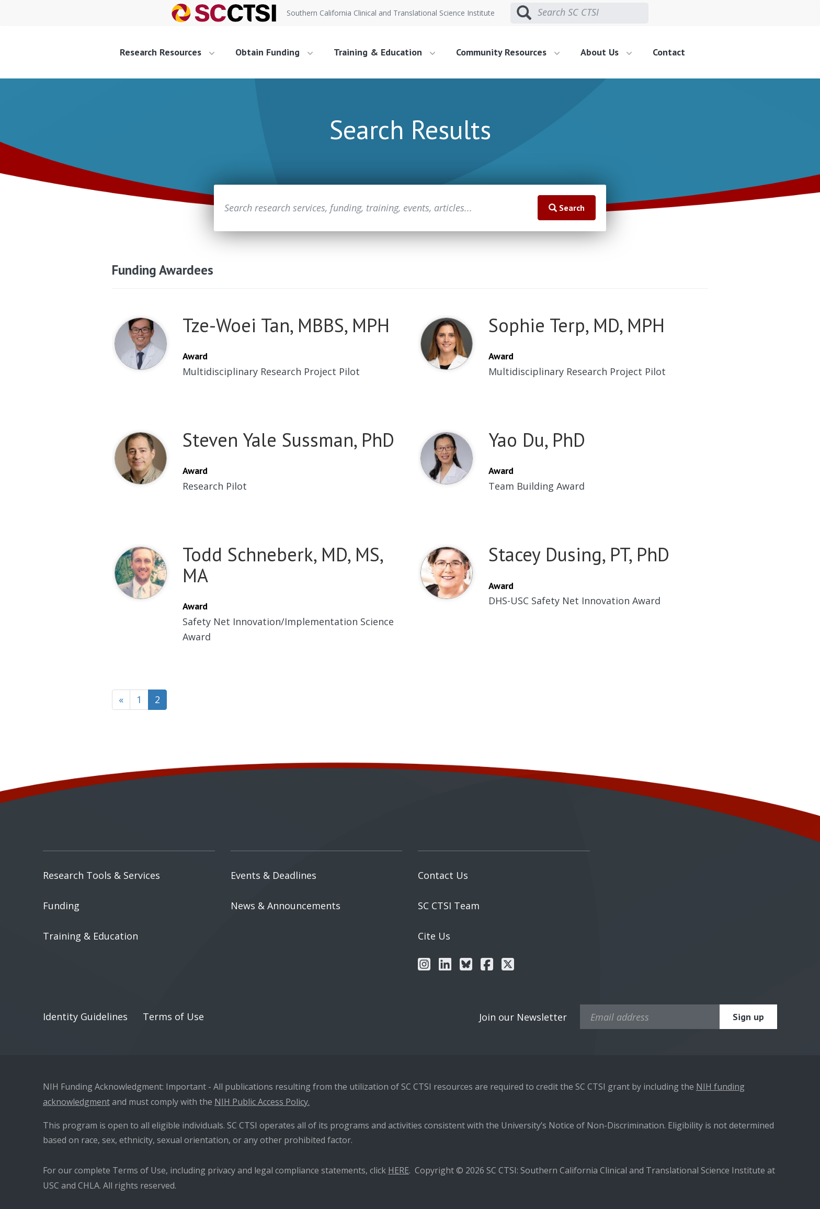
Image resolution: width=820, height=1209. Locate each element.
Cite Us (434, 936)
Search (567, 207)
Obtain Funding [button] (274, 52)
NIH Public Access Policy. (262, 1102)
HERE (398, 1170)
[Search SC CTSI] (593, 12)
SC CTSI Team (449, 905)
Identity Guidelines (85, 1016)
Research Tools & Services (101, 875)
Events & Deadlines (273, 875)
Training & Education (90, 936)
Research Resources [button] (167, 52)
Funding (61, 905)
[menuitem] (171, 52)
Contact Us (443, 875)
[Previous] (121, 700)
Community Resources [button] (508, 52)
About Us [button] (606, 52)
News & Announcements (285, 905)
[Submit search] (524, 13)
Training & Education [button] (384, 52)
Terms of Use (173, 1016)
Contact (669, 52)
